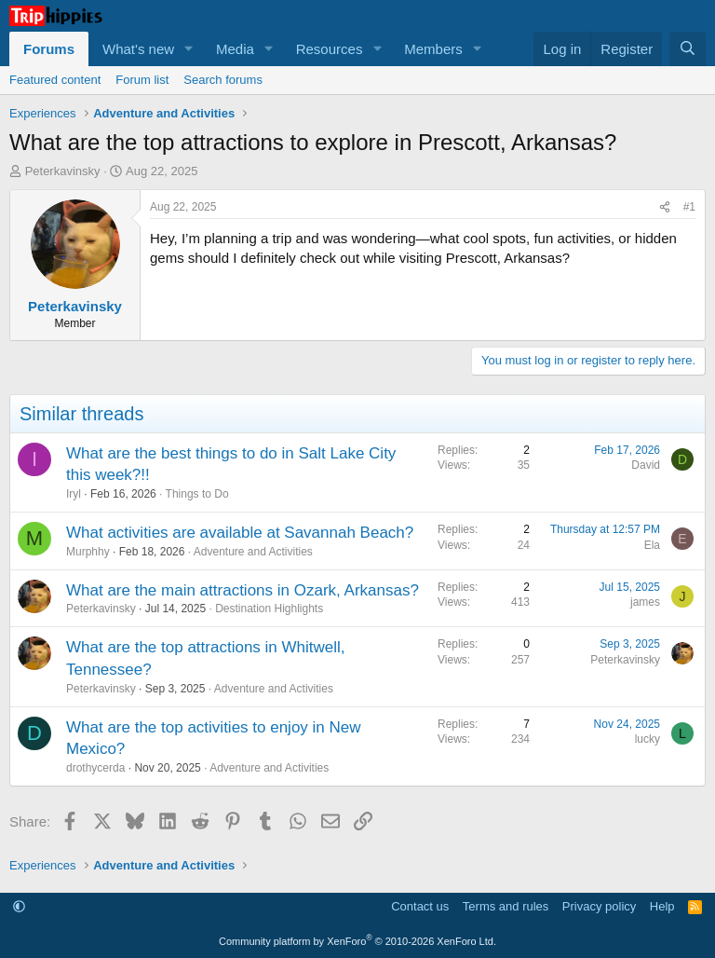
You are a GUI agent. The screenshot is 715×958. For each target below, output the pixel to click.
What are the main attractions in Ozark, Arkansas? (242, 590)
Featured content (55, 80)
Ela (652, 545)
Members (433, 49)
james (645, 602)
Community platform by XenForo (357, 941)
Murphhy (88, 551)
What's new (138, 49)
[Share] (665, 207)
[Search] (687, 49)
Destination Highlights (269, 608)
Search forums (223, 80)
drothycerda (95, 767)
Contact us (420, 906)
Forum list (142, 80)
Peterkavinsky (63, 171)
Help (662, 906)
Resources (329, 49)
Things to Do (197, 493)
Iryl (73, 493)
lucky (647, 739)
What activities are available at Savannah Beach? (239, 532)
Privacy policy (599, 906)
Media (235, 49)
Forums (48, 49)
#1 (689, 206)
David (645, 465)
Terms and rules (505, 906)
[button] (189, 49)
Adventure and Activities (253, 551)
